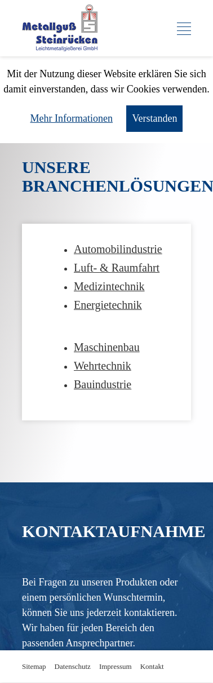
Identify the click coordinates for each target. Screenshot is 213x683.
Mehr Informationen (71, 118)
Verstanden (154, 118)
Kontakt (152, 666)
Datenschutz (73, 666)
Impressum (115, 666)
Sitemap (34, 666)
